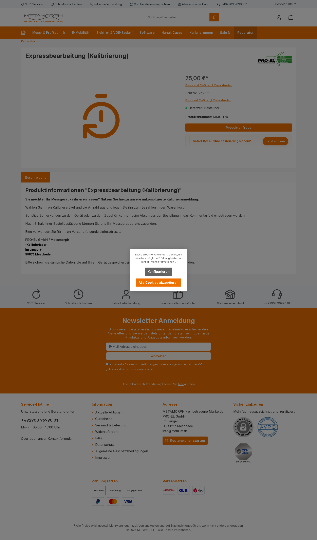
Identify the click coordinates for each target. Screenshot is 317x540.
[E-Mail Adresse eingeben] (158, 347)
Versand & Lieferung (110, 425)
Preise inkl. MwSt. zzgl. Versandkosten (208, 100)
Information (102, 404)
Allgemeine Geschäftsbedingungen (121, 451)
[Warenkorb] (291, 17)
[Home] (25, 32)
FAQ (98, 438)
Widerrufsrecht (106, 432)
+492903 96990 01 (39, 420)
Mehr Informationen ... (163, 261)
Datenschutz (105, 445)
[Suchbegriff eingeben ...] (164, 17)
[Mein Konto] (279, 17)
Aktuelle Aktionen (109, 412)
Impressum (103, 458)
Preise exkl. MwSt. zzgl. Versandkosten (208, 85)
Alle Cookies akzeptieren (158, 283)
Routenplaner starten (185, 441)
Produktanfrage (238, 128)
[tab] (35, 177)
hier (181, 384)
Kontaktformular (60, 439)
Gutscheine (103, 419)
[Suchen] (214, 17)
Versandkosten (148, 525)
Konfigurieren (159, 272)
